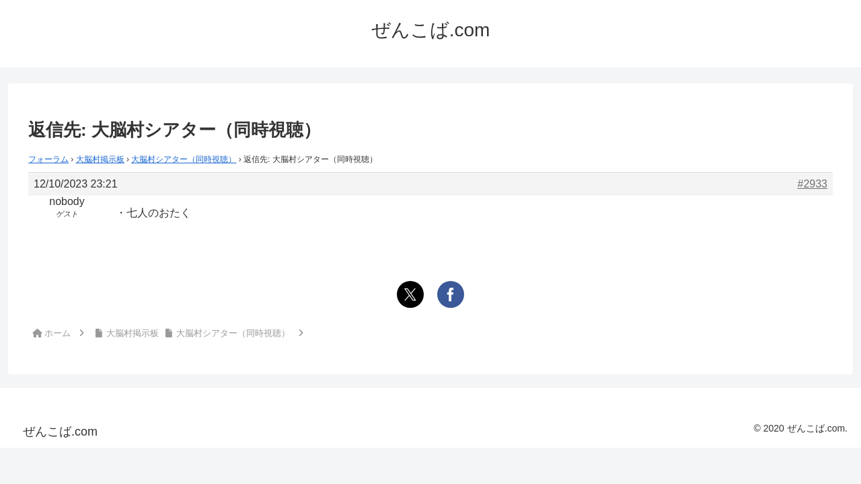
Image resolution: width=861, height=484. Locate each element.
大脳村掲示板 (100, 159)
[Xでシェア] (410, 294)
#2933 (813, 184)
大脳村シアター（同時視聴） (183, 159)
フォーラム (48, 159)
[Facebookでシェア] (450, 294)
